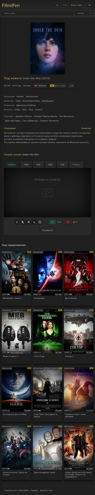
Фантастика (32, 96)
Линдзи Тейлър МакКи (45, 116)
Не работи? (47, 230)
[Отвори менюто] (89, 5)
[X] (22, 222)
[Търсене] (38, 13)
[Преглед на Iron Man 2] (16, 278)
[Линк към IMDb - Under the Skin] (58, 85)
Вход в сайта (76, 5)
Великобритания (31, 101)
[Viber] (34, 222)
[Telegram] (28, 222)
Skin (24, 109)
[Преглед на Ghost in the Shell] (78, 278)
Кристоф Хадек (12, 121)
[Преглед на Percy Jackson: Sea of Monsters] (78, 452)
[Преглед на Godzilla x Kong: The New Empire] (78, 394)
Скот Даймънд (30, 121)
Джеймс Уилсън (24, 116)
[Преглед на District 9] (78, 336)
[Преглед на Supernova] (47, 278)
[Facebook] (17, 222)
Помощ (34, 490)
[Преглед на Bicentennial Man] (47, 452)
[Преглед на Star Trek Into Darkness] (47, 394)
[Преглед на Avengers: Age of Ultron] (16, 452)
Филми (20, 96)
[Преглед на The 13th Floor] (47, 336)
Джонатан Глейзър (26, 105)
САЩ (18, 101)
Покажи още (86, 128)
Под (31, 109)
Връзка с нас (46, 490)
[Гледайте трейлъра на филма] (40, 85)
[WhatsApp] (40, 222)
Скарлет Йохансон (49, 121)
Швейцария (48, 101)
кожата (39, 109)
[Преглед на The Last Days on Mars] (16, 394)
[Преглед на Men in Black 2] (16, 336)
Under (17, 109)
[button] (57, 5)
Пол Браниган (66, 116)
